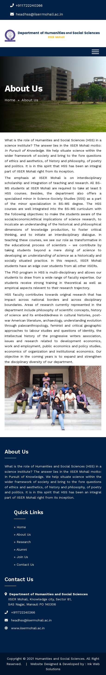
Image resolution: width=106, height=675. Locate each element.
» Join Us (21, 557)
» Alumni (20, 549)
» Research (22, 542)
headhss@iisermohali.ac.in (31, 620)
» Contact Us (24, 564)
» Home (20, 527)
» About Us (22, 534)
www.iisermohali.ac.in (28, 628)
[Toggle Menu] (95, 51)
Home (10, 100)
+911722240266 (29, 5)
